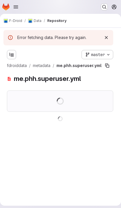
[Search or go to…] (104, 6)
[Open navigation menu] (15, 7)
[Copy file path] (107, 65)
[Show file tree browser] (11, 54)
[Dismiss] (106, 37)
